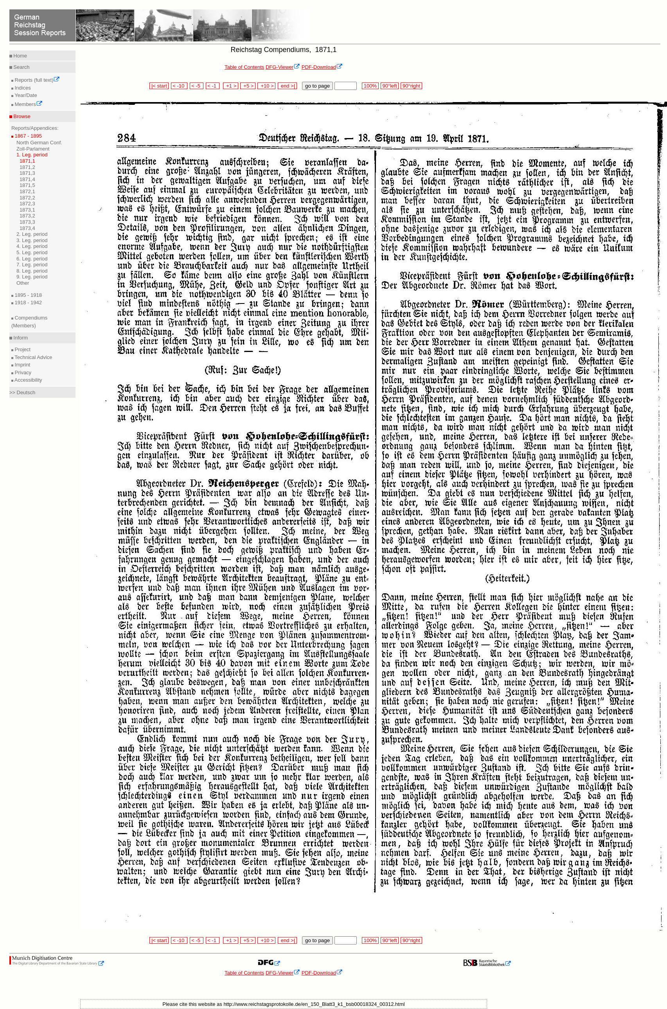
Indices (22, 88)
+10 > (266, 86)
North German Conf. (39, 142)
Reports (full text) (36, 80)
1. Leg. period (32, 155)
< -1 (212, 86)
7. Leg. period (32, 265)
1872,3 (27, 203)
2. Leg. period (32, 234)
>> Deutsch (22, 392)
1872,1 (27, 191)
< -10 (179, 86)
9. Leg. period (32, 277)
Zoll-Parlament (33, 149)
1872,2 (27, 198)
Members (28, 104)
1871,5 (27, 185)
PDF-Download (322, 67)
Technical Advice (32, 357)
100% (370, 86)
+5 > (248, 86)
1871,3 (27, 173)
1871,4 (27, 179)
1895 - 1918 (27, 295)
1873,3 (27, 222)
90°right (411, 86)
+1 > (230, 86)
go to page (317, 86)
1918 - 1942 (27, 302)
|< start (159, 86)
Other (22, 283)
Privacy (22, 372)
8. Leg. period (32, 271)
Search (21, 67)
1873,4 (27, 228)
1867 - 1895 (27, 136)
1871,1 (27, 161)
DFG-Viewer (283, 67)
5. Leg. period (32, 252)
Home (19, 56)
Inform (20, 338)
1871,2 (27, 167)
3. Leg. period (32, 240)
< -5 (196, 86)
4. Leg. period (32, 246)
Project (22, 349)
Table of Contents (244, 67)
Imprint (21, 365)
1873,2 (27, 216)
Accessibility (27, 380)
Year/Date (25, 95)
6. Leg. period (32, 259)
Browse (21, 116)
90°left (389, 86)
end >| (287, 86)
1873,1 (27, 210)
